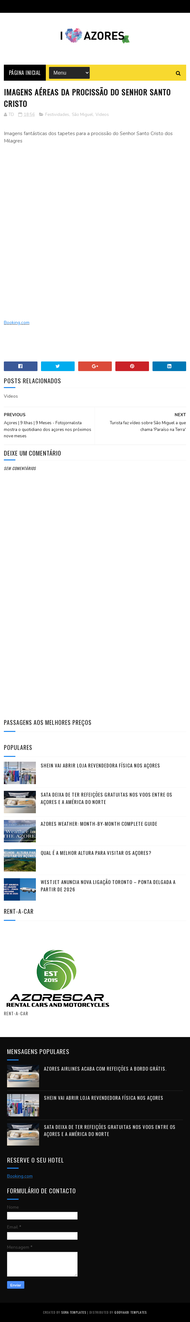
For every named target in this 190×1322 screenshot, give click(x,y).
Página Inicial (25, 73)
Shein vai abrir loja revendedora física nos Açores (100, 765)
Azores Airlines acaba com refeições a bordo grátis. (105, 1068)
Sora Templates (73, 1312)
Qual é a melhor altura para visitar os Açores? (96, 852)
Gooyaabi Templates (130, 1312)
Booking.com (16, 323)
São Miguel (82, 115)
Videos (102, 115)
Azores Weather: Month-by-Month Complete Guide (99, 823)
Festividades (57, 115)
